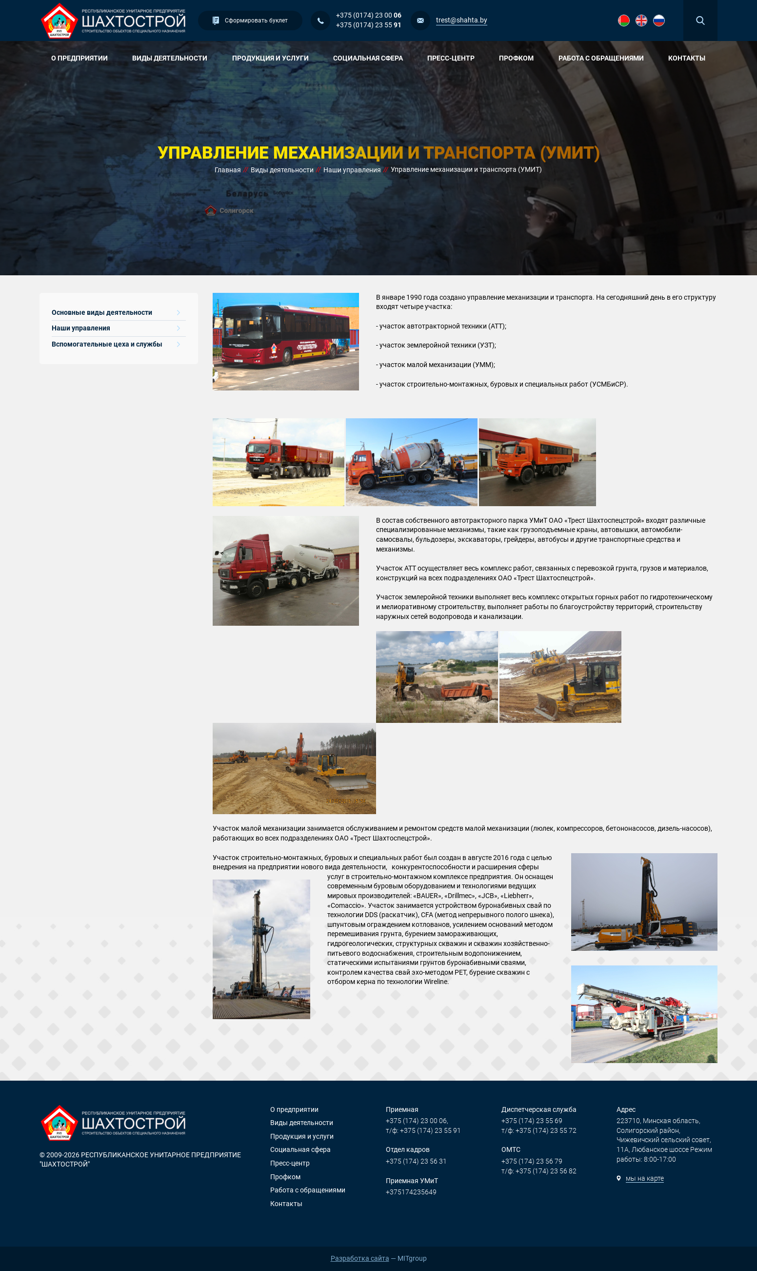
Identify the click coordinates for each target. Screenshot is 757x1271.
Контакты (686, 58)
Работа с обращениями (604, 58)
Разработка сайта (360, 1258)
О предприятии (83, 58)
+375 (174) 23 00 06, (417, 1121)
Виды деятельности (173, 58)
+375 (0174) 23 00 (368, 15)
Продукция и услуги (274, 58)
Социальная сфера (371, 58)
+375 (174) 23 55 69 (531, 1121)
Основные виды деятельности (116, 312)
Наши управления (116, 328)
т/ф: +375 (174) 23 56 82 (539, 1171)
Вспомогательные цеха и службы (116, 344)
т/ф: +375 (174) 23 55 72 (539, 1130)
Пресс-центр (454, 58)
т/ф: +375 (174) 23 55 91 (423, 1130)
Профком (520, 58)
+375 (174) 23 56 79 (531, 1161)
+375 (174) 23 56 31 (416, 1161)
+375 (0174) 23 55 (368, 25)
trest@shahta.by (461, 20)
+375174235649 (411, 1192)
